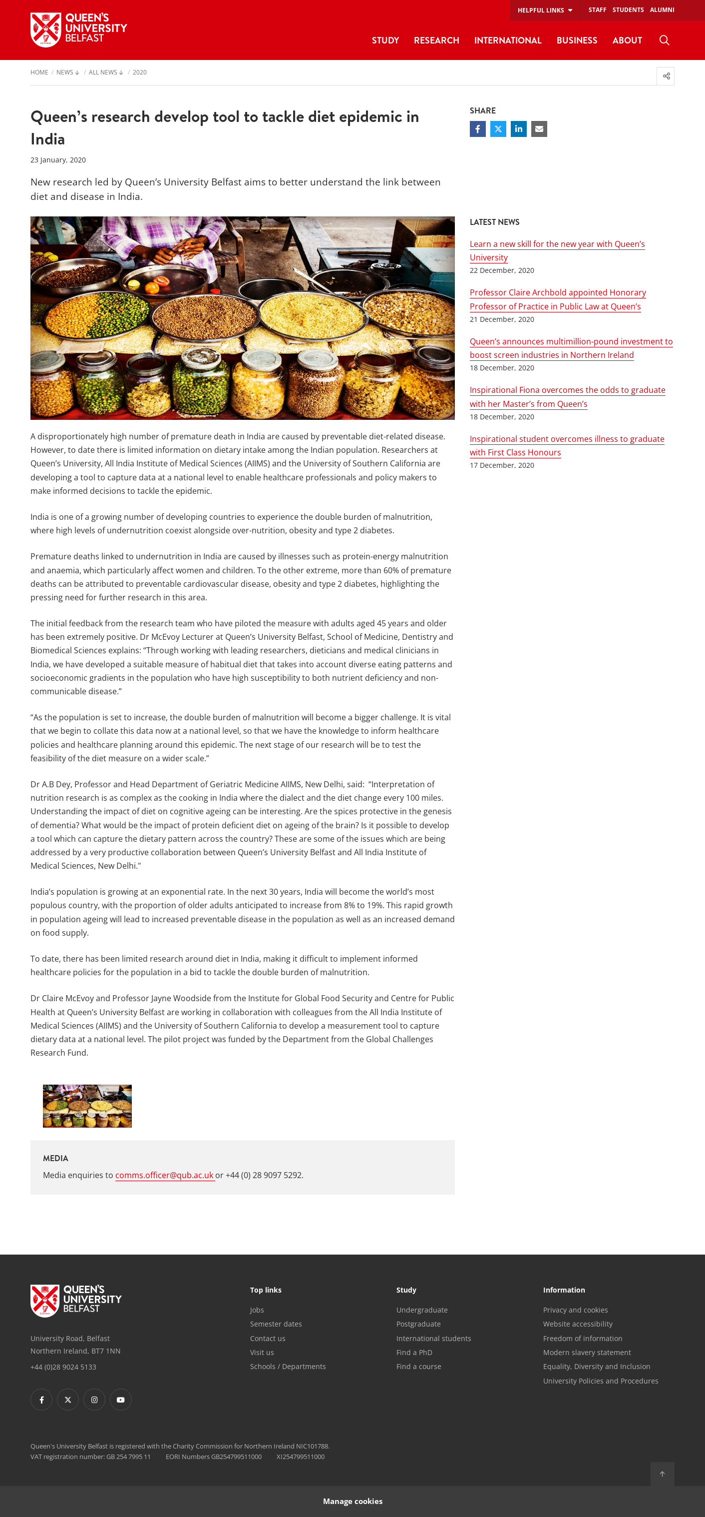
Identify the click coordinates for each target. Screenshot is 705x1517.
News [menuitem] (64, 72)
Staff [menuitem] (598, 9)
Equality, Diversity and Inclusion (597, 1366)
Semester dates (276, 1324)
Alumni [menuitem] (662, 9)
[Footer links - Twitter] (68, 1400)
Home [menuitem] (39, 72)
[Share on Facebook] (478, 129)
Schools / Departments (288, 1366)
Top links (266, 1291)
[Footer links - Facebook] (41, 1400)
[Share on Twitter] (498, 129)
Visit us (262, 1352)
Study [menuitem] (385, 40)
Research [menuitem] (436, 40)
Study (406, 1291)
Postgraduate (418, 1324)
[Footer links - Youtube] (121, 1400)
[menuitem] (665, 40)
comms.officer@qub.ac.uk (165, 1175)
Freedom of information (583, 1338)
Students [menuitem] (628, 9)
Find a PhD (414, 1352)
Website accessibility (578, 1324)
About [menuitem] (627, 40)
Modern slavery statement (587, 1352)
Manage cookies (352, 1501)
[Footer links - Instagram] (94, 1400)
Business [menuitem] (577, 40)
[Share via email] (539, 129)
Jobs (257, 1310)
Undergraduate (422, 1310)
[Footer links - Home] (76, 1301)
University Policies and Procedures (601, 1381)
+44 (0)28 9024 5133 (63, 1367)
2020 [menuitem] (140, 72)
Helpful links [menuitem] (541, 10)
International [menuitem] (508, 40)
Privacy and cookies (575, 1310)
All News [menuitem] (103, 72)
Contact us (268, 1338)
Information (564, 1291)
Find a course (418, 1366)
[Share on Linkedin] (519, 129)
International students (433, 1338)
